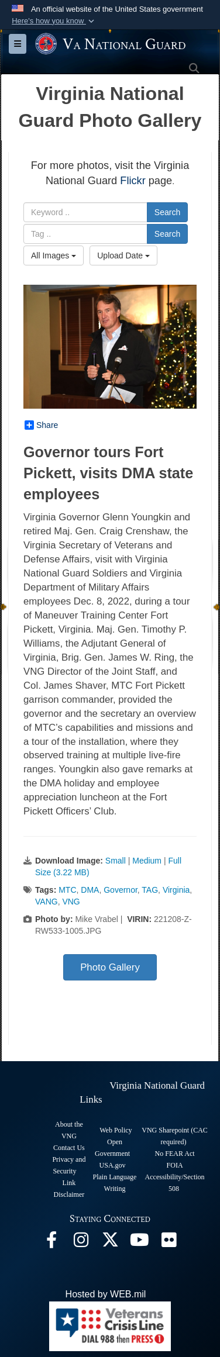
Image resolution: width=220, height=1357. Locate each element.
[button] (54, 21)
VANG (46, 901)
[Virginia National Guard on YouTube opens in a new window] (139, 1243)
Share (41, 425)
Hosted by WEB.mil (106, 1294)
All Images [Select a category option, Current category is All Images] (53, 255)
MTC (67, 890)
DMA (90, 890)
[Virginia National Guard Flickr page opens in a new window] (168, 1243)
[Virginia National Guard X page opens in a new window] (110, 1243)
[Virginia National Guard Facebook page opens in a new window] (51, 1243)
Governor (121, 890)
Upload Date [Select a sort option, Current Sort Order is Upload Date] (123, 255)
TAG (150, 890)
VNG (71, 901)
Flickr (132, 181)
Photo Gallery (110, 967)
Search (167, 212)
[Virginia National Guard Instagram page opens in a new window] (80, 1243)
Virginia (176, 890)
